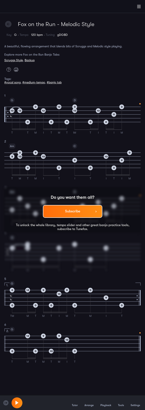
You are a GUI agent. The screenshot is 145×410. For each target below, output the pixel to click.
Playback (105, 402)
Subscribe (72, 211)
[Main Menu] (138, 6)
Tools (121, 402)
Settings (135, 402)
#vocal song (12, 82)
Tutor (75, 402)
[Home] (17, 7)
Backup (30, 60)
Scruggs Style (13, 60)
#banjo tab (54, 82)
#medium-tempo (33, 82)
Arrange (89, 402)
